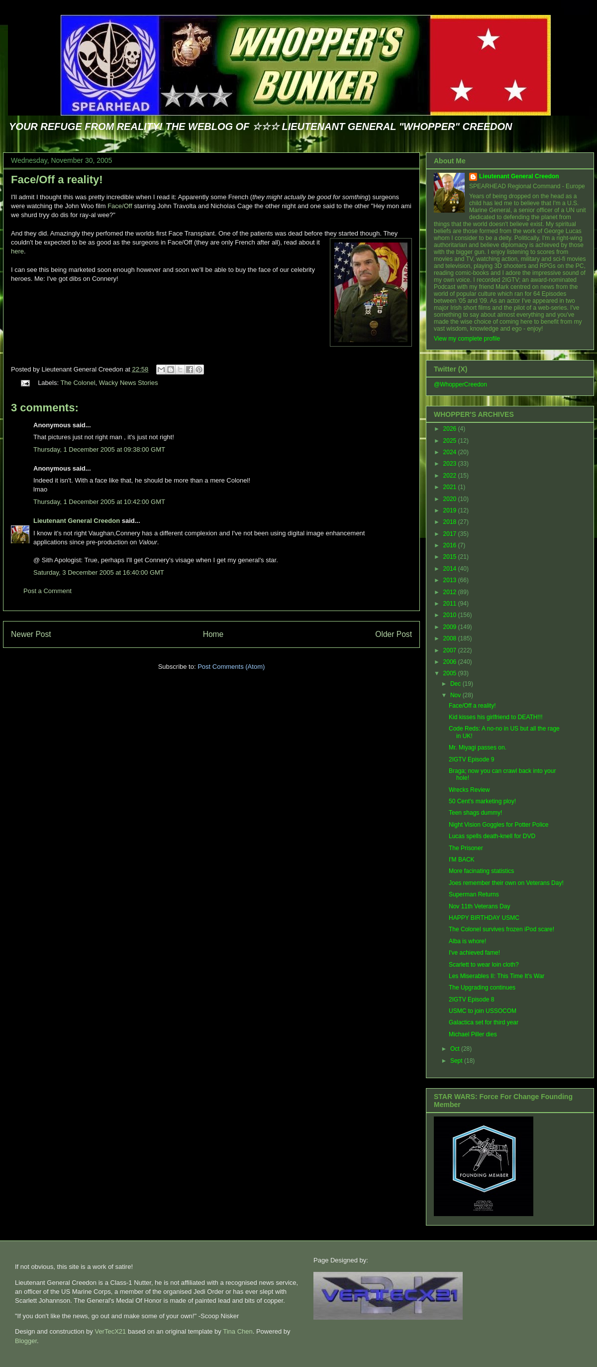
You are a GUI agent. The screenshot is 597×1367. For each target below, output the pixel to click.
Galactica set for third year (483, 1022)
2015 (450, 556)
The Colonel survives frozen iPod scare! (501, 929)
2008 (450, 638)
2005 (450, 673)
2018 (450, 521)
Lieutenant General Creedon (76, 520)
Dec (456, 683)
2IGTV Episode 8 (471, 999)
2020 (450, 499)
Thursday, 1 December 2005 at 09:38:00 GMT (99, 449)
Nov (456, 695)
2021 (450, 487)
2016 (450, 545)
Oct (455, 1048)
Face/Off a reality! (57, 179)
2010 (450, 615)
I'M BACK (462, 859)
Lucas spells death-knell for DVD (492, 836)
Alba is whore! (467, 941)
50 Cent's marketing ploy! (482, 801)
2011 (450, 603)
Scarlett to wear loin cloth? (484, 964)
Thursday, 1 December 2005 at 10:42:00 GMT (99, 501)
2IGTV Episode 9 (471, 759)
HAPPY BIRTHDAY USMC (484, 917)
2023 (450, 463)
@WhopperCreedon (460, 384)
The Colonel (77, 382)
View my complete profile (467, 338)
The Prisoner (466, 848)
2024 (450, 452)
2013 (450, 580)
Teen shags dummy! (475, 812)
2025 (450, 440)
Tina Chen (238, 1331)
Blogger (26, 1341)
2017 (450, 533)
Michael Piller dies (473, 1034)
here (17, 251)
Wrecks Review (469, 789)
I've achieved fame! (474, 952)
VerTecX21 (110, 1331)
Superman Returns (474, 894)
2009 (450, 626)
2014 (450, 568)
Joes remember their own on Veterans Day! (506, 882)
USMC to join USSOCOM (482, 1010)
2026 (450, 428)
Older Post (393, 634)
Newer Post (31, 634)
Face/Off (119, 206)
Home (213, 634)
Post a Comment (47, 591)
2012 (450, 592)
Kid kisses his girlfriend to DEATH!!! (496, 717)
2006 (450, 661)
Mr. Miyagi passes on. (477, 747)
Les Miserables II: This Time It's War (496, 976)
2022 (450, 475)
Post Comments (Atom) (231, 666)
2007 (450, 650)
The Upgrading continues (482, 987)
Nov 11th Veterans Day (479, 906)
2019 (450, 510)
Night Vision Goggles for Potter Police (499, 824)
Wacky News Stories (128, 382)
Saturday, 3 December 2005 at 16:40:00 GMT (98, 572)
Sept (457, 1060)
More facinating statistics (481, 871)
